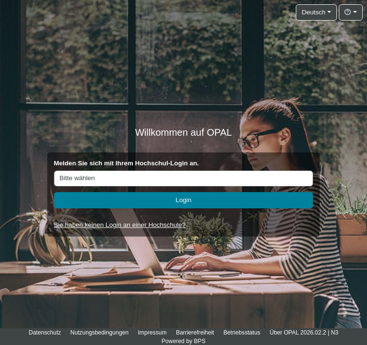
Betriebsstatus (241, 332)
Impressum (152, 332)
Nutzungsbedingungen (99, 332)
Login (183, 200)
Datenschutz (45, 332)
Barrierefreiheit (195, 332)
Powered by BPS (183, 341)
